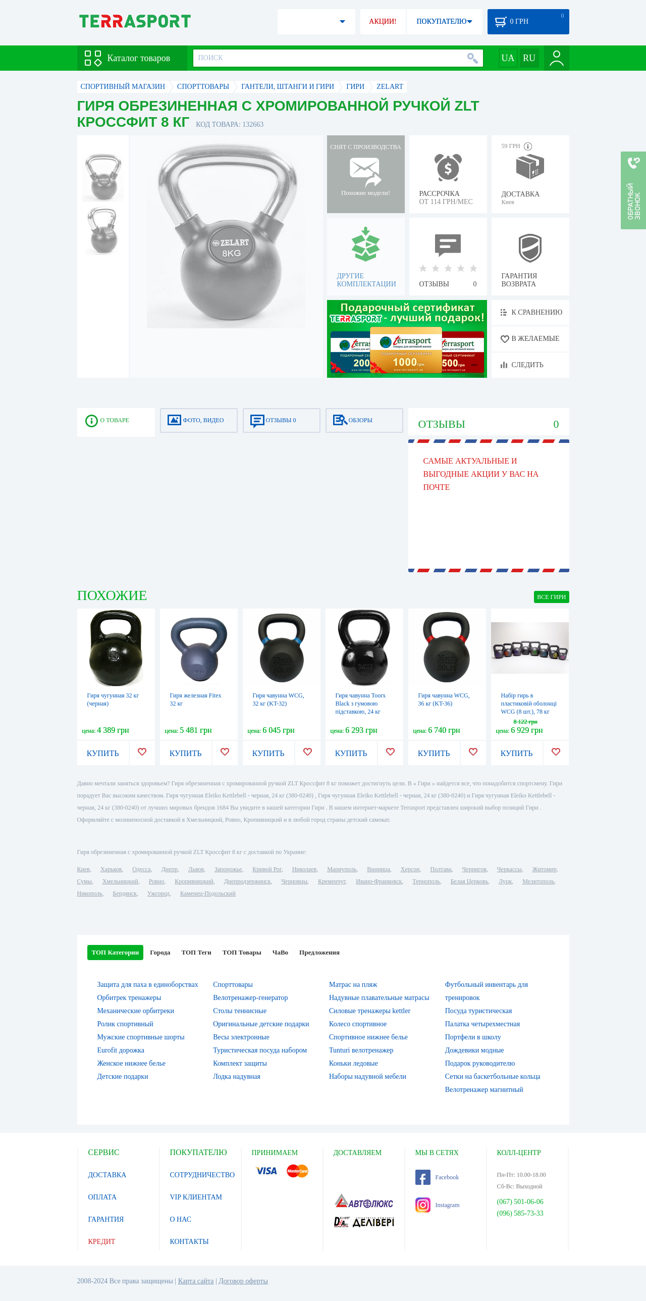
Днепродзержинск (247, 881)
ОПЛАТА (102, 1197)
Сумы (84, 881)
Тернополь (426, 881)
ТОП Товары (242, 952)
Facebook (437, 1177)
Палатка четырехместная (482, 1024)
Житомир (544, 869)
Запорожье (228, 869)
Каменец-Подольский (208, 893)
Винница (378, 869)
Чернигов (474, 869)
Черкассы (509, 869)
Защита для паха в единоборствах (147, 984)
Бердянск (125, 893)
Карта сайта (196, 1281)
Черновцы (294, 881)
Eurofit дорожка (120, 1050)
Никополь (89, 893)
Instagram (437, 1205)
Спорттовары (233, 984)
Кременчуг (331, 881)
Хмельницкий (120, 881)
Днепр (170, 869)
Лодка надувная (236, 1076)
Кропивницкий (194, 881)
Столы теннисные (239, 1011)
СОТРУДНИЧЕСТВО (202, 1175)
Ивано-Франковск (379, 881)
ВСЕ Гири (551, 597)
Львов (196, 869)
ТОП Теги (196, 952)
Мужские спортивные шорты (141, 1037)
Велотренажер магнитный (484, 1089)
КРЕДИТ (102, 1241)
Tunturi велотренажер (361, 1050)
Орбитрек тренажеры (129, 998)
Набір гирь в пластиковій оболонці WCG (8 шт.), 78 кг (529, 703)
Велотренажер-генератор (250, 998)
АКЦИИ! (382, 21)
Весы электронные (241, 1037)
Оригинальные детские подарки (261, 1024)
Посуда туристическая (478, 1011)
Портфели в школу (473, 1037)
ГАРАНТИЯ (106, 1219)
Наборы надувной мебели (367, 1076)
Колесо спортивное (358, 1024)
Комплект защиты (240, 1063)
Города (160, 952)
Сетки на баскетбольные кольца (493, 1076)
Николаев (304, 869)
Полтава (441, 869)
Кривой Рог (266, 869)
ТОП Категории (115, 952)
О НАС (180, 1219)
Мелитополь (538, 881)
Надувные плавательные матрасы (379, 998)
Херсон (410, 869)
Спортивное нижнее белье (368, 1037)
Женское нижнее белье (131, 1063)
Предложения (319, 952)
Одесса (141, 869)
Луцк (505, 881)
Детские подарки (122, 1076)
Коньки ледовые (353, 1063)
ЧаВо (280, 952)
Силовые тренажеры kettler (369, 1011)
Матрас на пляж (353, 984)
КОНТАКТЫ (189, 1241)
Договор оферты (243, 1281)
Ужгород (158, 893)
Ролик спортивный (125, 1024)
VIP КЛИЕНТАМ (196, 1197)
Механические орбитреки (136, 1011)
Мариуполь (341, 869)
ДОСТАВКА (107, 1175)
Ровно (156, 881)
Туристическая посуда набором (260, 1050)
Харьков (111, 869)
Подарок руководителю (480, 1063)
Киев (83, 869)
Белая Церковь (469, 881)
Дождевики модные (474, 1050)
